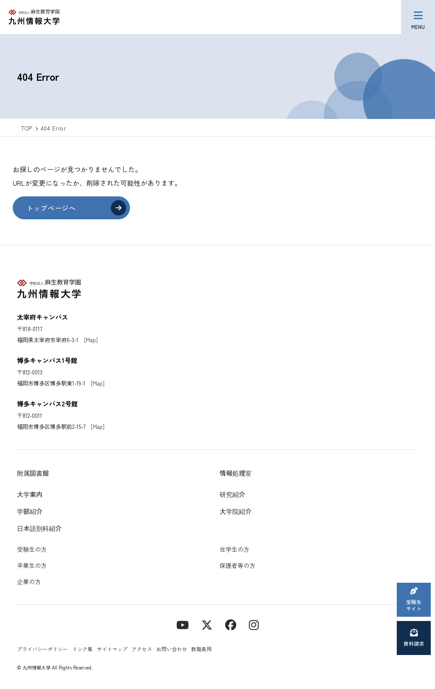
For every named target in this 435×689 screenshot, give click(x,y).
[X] (206, 624)
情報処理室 (235, 472)
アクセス (142, 648)
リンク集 (82, 648)
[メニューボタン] (418, 17)
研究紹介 (232, 494)
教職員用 (201, 648)
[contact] (230, 624)
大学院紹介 (235, 511)
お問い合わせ (171, 648)
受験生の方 (32, 549)
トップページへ (51, 208)
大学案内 (29, 494)
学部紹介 (29, 511)
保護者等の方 (237, 565)
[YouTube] (182, 624)
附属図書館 (33, 472)
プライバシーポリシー (42, 648)
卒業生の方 (32, 565)
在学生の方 (234, 549)
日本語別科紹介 (39, 528)
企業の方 (29, 581)
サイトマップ (112, 648)
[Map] (91, 340)
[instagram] (254, 624)
